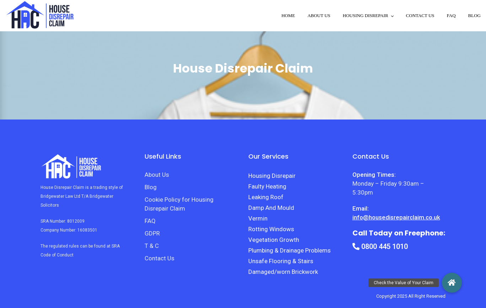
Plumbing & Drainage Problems (289, 250)
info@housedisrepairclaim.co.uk (396, 217)
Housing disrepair (365, 15)
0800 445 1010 (380, 246)
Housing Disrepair (272, 175)
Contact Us (420, 15)
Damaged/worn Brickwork (283, 271)
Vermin (258, 218)
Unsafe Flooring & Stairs (280, 261)
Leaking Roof (266, 197)
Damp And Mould (271, 207)
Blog (474, 15)
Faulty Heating (267, 186)
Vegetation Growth (273, 239)
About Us (318, 15)
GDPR (152, 233)
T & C (152, 245)
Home (288, 15)
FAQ (451, 15)
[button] (452, 283)
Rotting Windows (271, 229)
